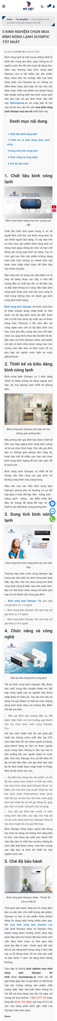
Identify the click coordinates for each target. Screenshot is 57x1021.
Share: (8, 1016)
